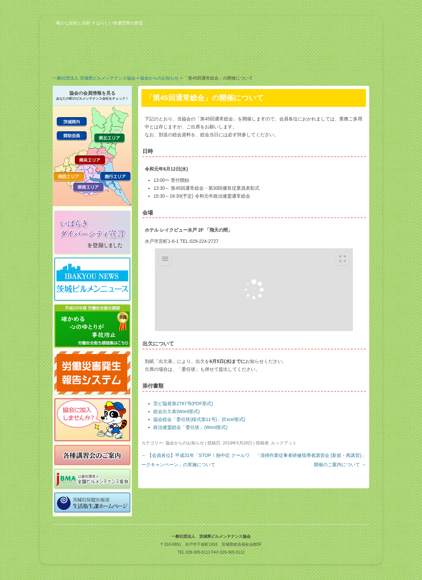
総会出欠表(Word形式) (176, 411)
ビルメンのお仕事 (290, 61)
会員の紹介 (184, 61)
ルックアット (284, 442)
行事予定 (237, 61)
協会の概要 (79, 61)
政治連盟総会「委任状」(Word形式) (190, 427)
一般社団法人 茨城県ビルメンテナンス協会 (94, 78)
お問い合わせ (342, 61)
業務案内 (132, 61)
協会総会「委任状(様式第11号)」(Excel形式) (199, 419)
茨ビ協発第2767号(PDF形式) (183, 403)
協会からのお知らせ (159, 78)
